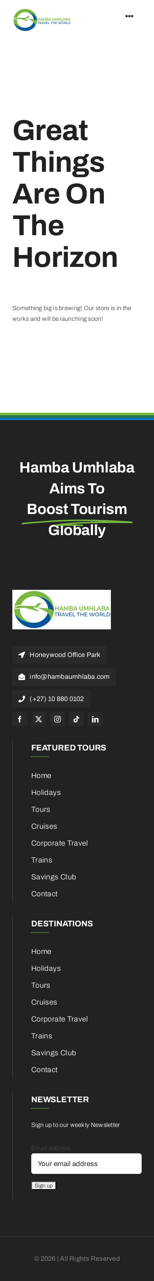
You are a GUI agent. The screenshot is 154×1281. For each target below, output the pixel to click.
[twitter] (38, 719)
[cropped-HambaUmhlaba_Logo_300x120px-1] (41, 11)
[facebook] (19, 719)
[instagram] (57, 719)
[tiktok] (76, 719)
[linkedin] (95, 719)
